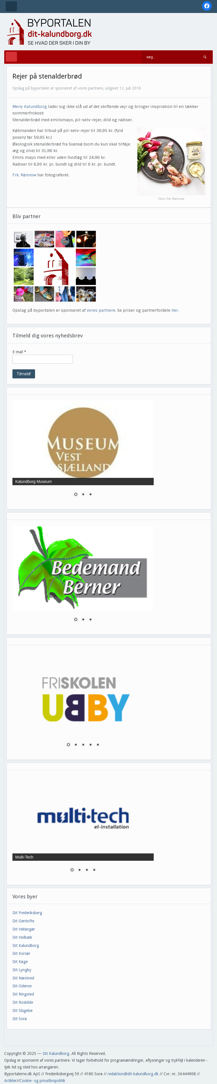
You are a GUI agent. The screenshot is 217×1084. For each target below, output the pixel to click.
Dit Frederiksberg (27, 912)
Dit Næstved (23, 978)
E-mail (19, 352)
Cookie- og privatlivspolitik (42, 1080)
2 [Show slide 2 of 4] (79, 870)
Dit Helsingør (23, 929)
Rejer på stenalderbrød (47, 76)
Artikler (10, 1080)
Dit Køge (20, 961)
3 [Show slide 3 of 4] (87, 870)
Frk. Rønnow (24, 174)
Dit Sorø (19, 1018)
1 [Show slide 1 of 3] (76, 495)
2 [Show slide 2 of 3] (83, 495)
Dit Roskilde (22, 1002)
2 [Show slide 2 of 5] (76, 745)
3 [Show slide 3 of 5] (83, 745)
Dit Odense (22, 986)
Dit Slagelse (22, 1010)
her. (175, 310)
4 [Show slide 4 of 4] (94, 870)
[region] (83, 452)
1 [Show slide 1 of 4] (72, 870)
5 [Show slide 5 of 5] (98, 745)
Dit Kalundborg (25, 945)
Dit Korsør (21, 953)
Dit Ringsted (23, 994)
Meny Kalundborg (29, 106)
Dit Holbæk (22, 937)
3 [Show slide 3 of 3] (90, 495)
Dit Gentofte (23, 921)
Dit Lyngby (21, 970)
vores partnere (101, 310)
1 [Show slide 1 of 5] (68, 745)
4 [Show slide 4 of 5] (90, 745)
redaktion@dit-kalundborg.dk (133, 1074)
